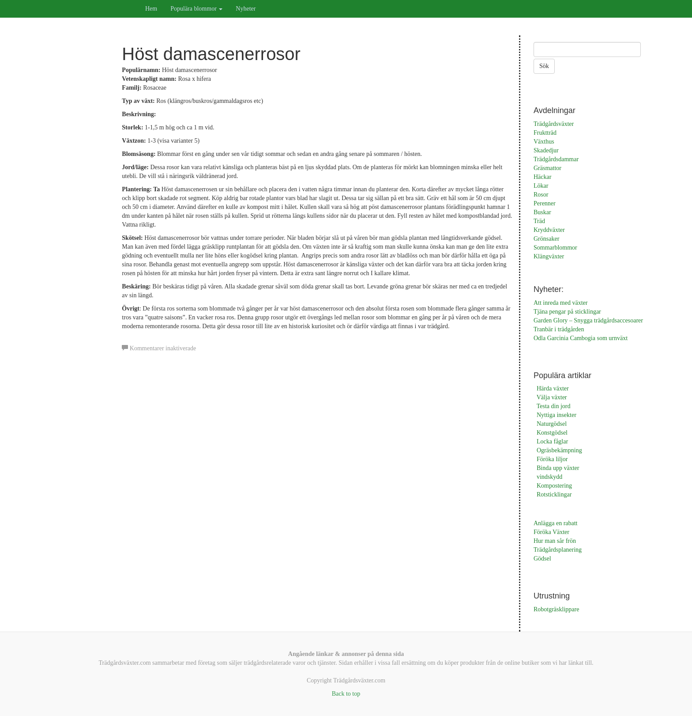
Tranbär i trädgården (559, 329)
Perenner (545, 203)
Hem (151, 8)
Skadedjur (546, 150)
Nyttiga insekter (556, 415)
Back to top (346, 693)
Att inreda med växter (560, 302)
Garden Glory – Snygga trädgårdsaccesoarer (588, 320)
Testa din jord (554, 406)
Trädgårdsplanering (558, 549)
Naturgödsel (552, 424)
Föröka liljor (552, 459)
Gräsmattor (547, 168)
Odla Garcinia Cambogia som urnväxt (581, 338)
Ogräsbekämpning (559, 450)
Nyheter (246, 8)
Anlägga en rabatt (556, 523)
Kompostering (554, 485)
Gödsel (542, 558)
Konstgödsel (552, 432)
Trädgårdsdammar (556, 159)
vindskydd (549, 477)
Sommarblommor (555, 247)
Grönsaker (546, 238)
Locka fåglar (552, 441)
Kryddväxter (549, 230)
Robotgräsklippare (556, 609)
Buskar (542, 212)
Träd (539, 221)
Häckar (542, 177)
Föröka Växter (551, 532)
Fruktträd (545, 132)
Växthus (544, 141)
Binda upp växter (558, 468)
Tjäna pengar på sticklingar (567, 311)
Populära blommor (196, 8)
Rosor (541, 194)
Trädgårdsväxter (554, 124)
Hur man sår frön (555, 541)
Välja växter (552, 397)
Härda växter (553, 388)
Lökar (541, 185)
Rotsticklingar (554, 494)
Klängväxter (549, 256)
